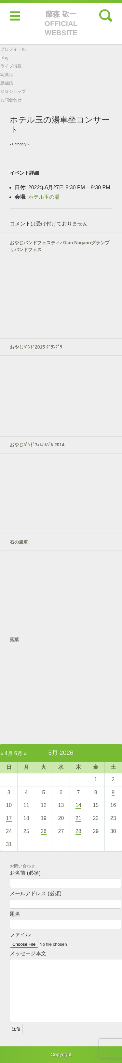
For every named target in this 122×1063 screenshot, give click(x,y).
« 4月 (6, 753)
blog (4, 57)
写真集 (6, 74)
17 (9, 818)
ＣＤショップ (12, 91)
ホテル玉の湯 (44, 197)
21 (78, 818)
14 (78, 805)
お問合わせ (10, 99)
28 (78, 831)
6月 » (20, 753)
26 (44, 831)
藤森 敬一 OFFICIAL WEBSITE (61, 23)
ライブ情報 (10, 65)
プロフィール (12, 48)
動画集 (6, 82)
